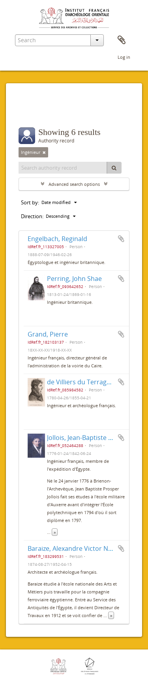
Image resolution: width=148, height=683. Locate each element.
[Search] (114, 168)
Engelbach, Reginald (57, 238)
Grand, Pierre (48, 334)
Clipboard (121, 40)
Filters (35, 111)
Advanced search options (74, 184)
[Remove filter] (44, 152)
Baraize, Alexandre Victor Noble (74, 548)
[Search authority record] (63, 168)
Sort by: (30, 202)
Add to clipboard (121, 239)
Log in (124, 57)
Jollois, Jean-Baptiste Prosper (89, 437)
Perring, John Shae (74, 278)
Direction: (32, 216)
